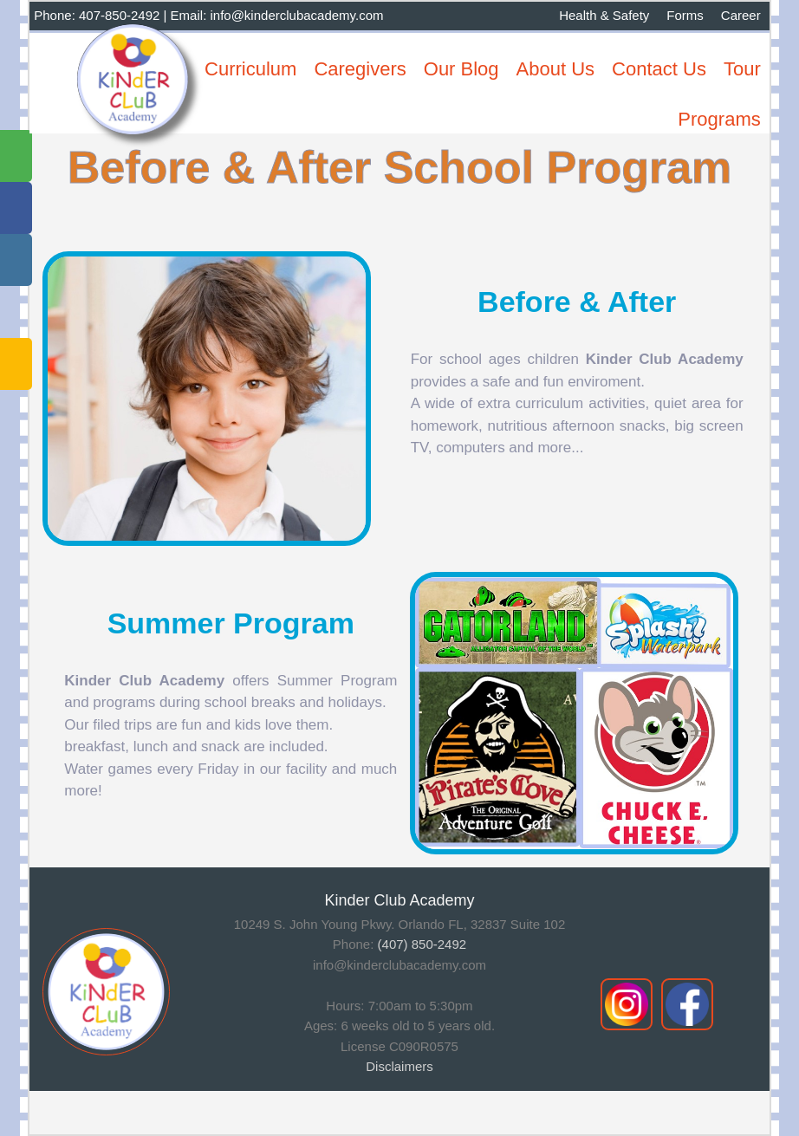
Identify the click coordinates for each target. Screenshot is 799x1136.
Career (741, 15)
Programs (719, 119)
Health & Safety (604, 15)
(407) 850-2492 (422, 944)
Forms (685, 15)
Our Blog (461, 69)
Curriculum (250, 69)
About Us (555, 69)
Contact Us (659, 69)
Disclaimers (399, 1066)
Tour (742, 69)
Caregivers (360, 69)
